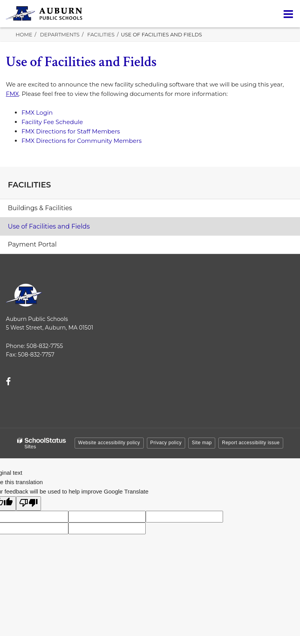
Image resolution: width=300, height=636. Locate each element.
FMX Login (37, 112)
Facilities (100, 34)
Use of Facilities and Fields (49, 226)
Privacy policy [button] (166, 442)
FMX (12, 93)
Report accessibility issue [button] (251, 442)
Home (24, 34)
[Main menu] (288, 13)
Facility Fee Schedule (52, 122)
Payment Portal (45, 246)
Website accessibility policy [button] (109, 442)
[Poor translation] (28, 503)
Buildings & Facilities (40, 208)
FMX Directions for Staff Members (70, 131)
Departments (59, 34)
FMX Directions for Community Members (81, 140)
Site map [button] (202, 442)
